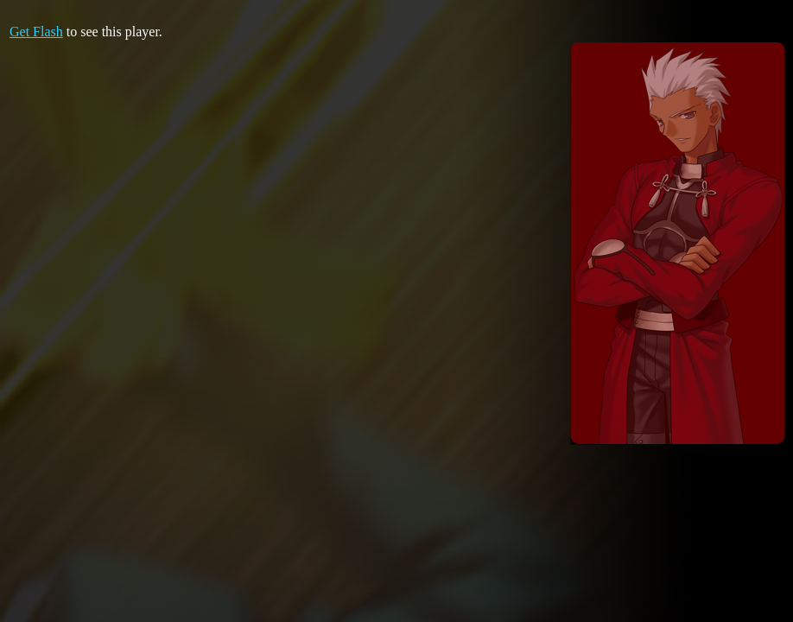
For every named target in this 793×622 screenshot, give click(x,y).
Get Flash (36, 31)
